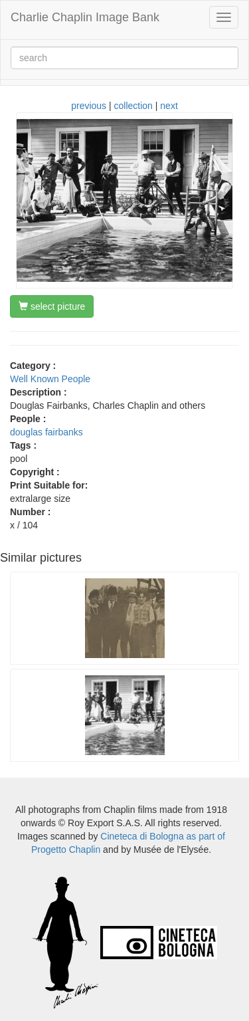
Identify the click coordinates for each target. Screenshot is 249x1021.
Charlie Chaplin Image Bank (85, 17)
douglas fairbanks (46, 432)
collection (133, 105)
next (168, 105)
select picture (52, 306)
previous (88, 105)
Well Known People (50, 379)
